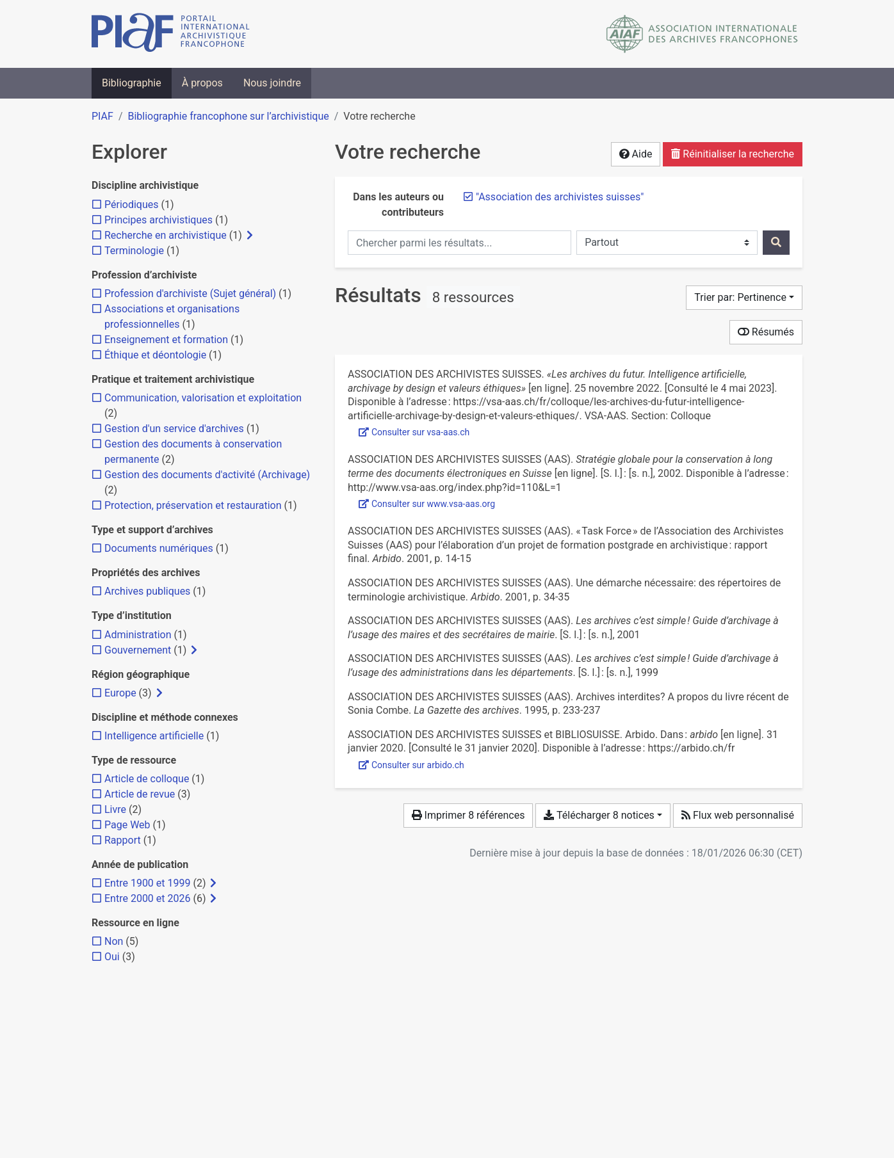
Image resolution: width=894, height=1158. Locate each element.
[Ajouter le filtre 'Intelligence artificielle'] (154, 736)
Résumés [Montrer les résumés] (766, 332)
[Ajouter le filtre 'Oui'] (112, 957)
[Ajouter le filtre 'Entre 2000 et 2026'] (147, 898)
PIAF (102, 116)
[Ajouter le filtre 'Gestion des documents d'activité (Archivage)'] (207, 475)
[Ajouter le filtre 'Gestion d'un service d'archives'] (174, 428)
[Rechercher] (776, 242)
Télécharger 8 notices (599, 815)
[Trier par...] (744, 297)
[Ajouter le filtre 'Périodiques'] (131, 204)
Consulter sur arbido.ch (411, 765)
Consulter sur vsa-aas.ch (414, 432)
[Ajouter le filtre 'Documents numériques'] (158, 548)
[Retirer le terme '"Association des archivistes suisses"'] (560, 197)
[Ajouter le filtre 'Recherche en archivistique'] (165, 235)
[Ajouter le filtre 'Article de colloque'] (146, 779)
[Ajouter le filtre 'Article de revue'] (139, 794)
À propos (202, 83)
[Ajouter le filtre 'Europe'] (120, 693)
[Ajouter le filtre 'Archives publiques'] (147, 591)
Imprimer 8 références (468, 815)
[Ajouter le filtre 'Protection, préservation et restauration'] (193, 505)
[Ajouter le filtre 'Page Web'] (127, 825)
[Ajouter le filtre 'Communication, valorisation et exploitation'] (203, 398)
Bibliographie (131, 83)
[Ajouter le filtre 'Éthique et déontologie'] (155, 355)
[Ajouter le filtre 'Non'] (113, 941)
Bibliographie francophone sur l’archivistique (228, 116)
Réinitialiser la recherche (732, 154)
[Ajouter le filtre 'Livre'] (115, 809)
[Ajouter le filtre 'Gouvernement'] (137, 650)
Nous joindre (272, 83)
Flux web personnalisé (737, 815)
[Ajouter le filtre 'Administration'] (138, 635)
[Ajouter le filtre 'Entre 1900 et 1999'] (147, 883)
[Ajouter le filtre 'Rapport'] (122, 840)
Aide (636, 154)
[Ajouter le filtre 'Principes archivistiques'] (158, 220)
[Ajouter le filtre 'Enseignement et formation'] (166, 340)
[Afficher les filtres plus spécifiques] (250, 235)
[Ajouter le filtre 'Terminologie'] (134, 251)
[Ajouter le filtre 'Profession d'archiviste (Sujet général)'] (190, 293)
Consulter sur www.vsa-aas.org (427, 504)
